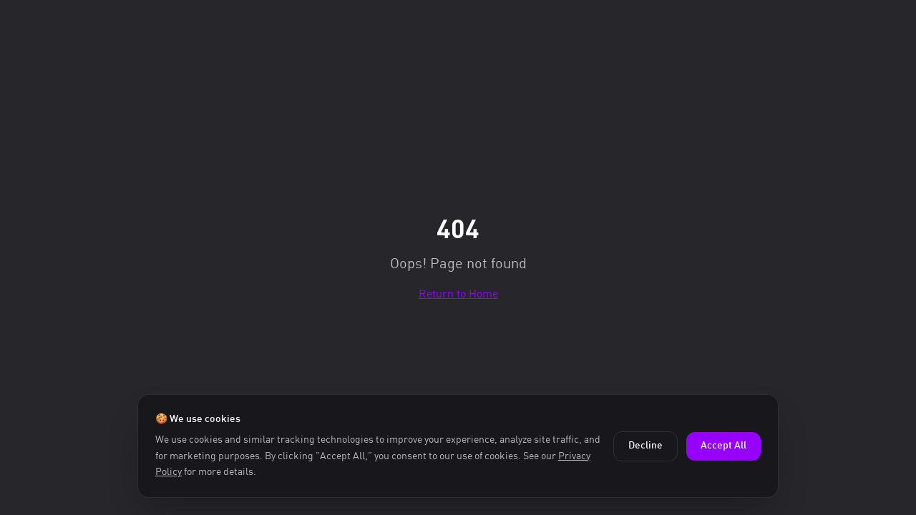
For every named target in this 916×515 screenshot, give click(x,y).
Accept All (723, 446)
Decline (645, 446)
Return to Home (458, 293)
